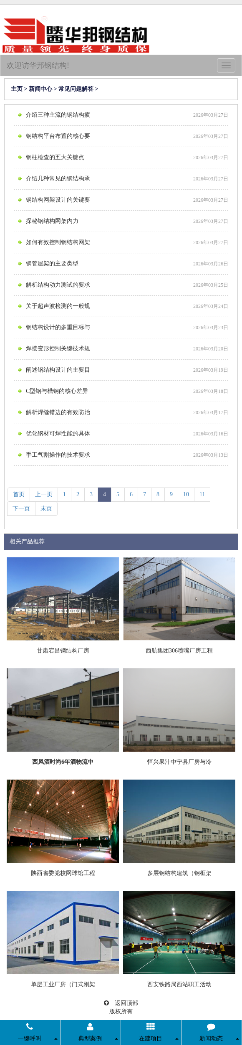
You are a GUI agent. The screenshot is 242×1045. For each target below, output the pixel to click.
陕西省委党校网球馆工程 (63, 873)
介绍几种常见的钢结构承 (58, 178)
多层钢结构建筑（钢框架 (179, 873)
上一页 (44, 494)
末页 (46, 508)
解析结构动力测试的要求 (58, 285)
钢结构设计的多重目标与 (58, 327)
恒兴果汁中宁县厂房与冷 (179, 762)
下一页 (21, 508)
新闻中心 (40, 89)
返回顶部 (121, 1003)
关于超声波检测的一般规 (58, 306)
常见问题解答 (75, 89)
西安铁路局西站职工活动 (179, 984)
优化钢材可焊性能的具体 (58, 433)
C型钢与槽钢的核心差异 (57, 391)
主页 (17, 89)
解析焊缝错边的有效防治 (58, 412)
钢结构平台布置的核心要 (58, 136)
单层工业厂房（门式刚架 (63, 984)
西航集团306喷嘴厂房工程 (179, 651)
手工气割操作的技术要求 (58, 455)
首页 (19, 494)
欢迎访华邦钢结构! (38, 65)
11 (202, 494)
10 (186, 494)
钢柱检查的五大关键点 (55, 157)
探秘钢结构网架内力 (52, 221)
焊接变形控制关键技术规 (58, 348)
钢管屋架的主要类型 (52, 263)
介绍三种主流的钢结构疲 (58, 115)
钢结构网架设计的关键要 (58, 200)
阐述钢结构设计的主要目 (58, 370)
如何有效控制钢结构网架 (58, 242)
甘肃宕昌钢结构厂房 (63, 651)
